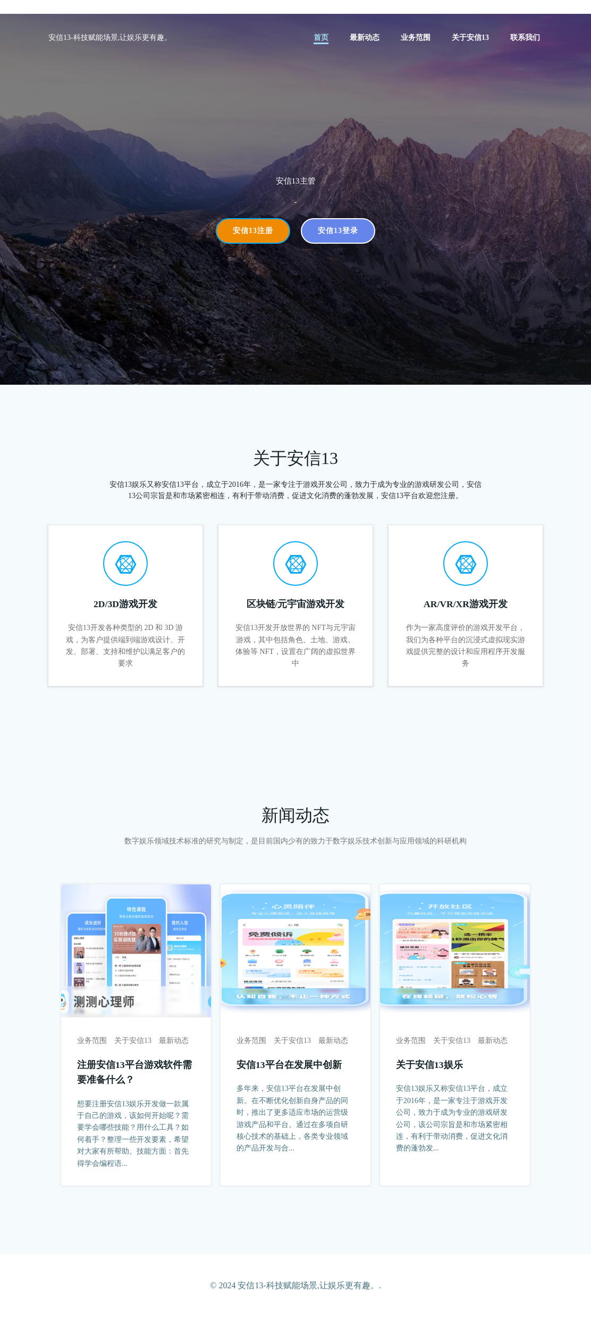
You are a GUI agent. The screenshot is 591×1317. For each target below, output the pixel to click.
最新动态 (364, 38)
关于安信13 (470, 38)
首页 (321, 38)
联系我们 (525, 38)
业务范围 (415, 38)
